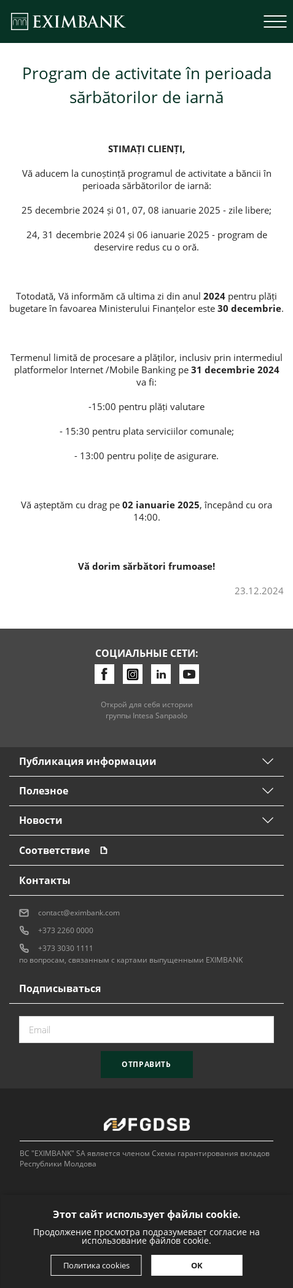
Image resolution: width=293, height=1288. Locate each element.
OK (197, 1265)
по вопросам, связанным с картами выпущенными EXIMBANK (131, 960)
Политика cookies (96, 1265)
